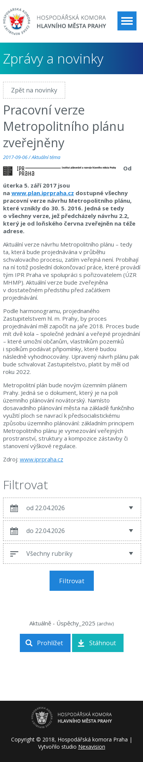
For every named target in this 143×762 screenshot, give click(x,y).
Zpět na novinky (34, 90)
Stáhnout (102, 643)
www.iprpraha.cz (41, 459)
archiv (105, 623)
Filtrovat (71, 580)
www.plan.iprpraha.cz (42, 193)
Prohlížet (50, 643)
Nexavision (91, 746)
